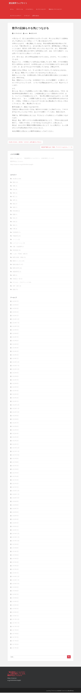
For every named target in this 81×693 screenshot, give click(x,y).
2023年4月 (15, 391)
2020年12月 (15, 491)
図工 (14, 197)
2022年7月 (15, 423)
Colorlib (59, 691)
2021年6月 (15, 469)
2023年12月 (15, 362)
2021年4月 (15, 477)
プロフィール (19, 9)
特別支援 (15, 250)
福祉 (14, 225)
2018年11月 (15, 580)
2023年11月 (15, 366)
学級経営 (15, 236)
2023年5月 (15, 387)
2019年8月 (15, 548)
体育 (14, 200)
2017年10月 (15, 627)
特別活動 (15, 211)
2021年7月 (15, 466)
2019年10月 (15, 541)
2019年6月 (15, 555)
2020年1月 (15, 530)
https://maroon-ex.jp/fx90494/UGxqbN (21, 165)
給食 (14, 222)
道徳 (14, 207)
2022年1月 (15, 444)
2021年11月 (15, 452)
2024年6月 (15, 341)
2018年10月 (15, 584)
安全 (14, 218)
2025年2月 (15, 312)
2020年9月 (15, 502)
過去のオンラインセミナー (55, 9)
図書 (14, 215)
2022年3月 (15, 437)
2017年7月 (15, 637)
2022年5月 (15, 430)
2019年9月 (15, 544)
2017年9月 (15, 630)
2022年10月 (15, 412)
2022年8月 (15, 419)
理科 (14, 193)
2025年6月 (15, 305)
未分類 (15, 179)
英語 (14, 204)
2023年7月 (15, 380)
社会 (14, 190)
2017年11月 (15, 623)
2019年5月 (15, 559)
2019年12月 (15, 534)
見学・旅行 (16, 286)
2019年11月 (15, 537)
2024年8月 (15, 334)
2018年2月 (15, 612)
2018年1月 (15, 616)
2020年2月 (15, 527)
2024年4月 (15, 348)
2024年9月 (15, 330)
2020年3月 (15, 523)
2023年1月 (15, 402)
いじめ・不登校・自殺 (19, 254)
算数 (14, 186)
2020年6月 (15, 512)
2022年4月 (15, 434)
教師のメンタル (17, 261)
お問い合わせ (35, 16)
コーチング (26, 16)
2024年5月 (15, 344)
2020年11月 (15, 494)
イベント (15, 240)
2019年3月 (15, 566)
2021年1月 (15, 487)
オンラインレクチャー (15, 16)
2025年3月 (15, 309)
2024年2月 (15, 355)
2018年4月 (15, 605)
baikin (26, 34)
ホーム (12, 9)
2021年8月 (15, 462)
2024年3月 (15, 352)
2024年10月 (15, 326)
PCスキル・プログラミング (20, 283)
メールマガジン (29, 9)
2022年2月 (15, 441)
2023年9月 (15, 373)
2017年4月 (15, 648)
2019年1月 (15, 573)
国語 (14, 182)
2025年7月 (15, 301)
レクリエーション (18, 243)
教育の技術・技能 (18, 257)
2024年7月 (15, 337)
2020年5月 (15, 516)
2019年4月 (15, 562)
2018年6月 (15, 598)
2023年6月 (15, 384)
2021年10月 (15, 455)
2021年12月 (15, 448)
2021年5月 (15, 473)
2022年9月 (15, 416)
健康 (14, 275)
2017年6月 (15, 641)
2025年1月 (15, 316)
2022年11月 (15, 409)
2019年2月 (15, 569)
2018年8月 (15, 591)
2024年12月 (15, 319)
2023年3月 (15, 394)
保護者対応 (16, 272)
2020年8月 (15, 505)
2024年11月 (15, 323)
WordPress (71, 691)
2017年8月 (15, 634)
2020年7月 (15, 509)
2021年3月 (15, 480)
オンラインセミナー (41, 9)
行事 (14, 229)
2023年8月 (15, 377)
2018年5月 (15, 602)
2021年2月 (15, 484)
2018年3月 (15, 609)
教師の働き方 (16, 265)
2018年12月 (15, 577)
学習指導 (15, 232)
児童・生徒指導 (17, 247)
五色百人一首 (16, 279)
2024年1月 (15, 359)
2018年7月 (15, 595)
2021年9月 (15, 459)
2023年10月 (15, 369)
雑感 (14, 290)
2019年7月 (15, 552)
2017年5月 (15, 645)
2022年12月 (15, 405)
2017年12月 (15, 620)
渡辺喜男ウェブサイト (18, 3)
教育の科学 (34, 34)
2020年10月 (15, 498)
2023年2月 (15, 398)
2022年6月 (15, 427)
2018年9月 (15, 587)
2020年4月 (15, 519)
